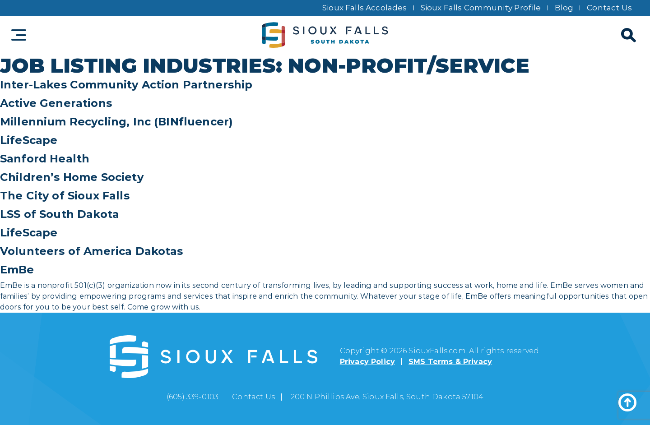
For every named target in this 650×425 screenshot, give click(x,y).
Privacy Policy (367, 361)
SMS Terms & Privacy (450, 361)
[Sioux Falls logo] (325, 35)
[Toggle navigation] (18, 35)
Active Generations (56, 103)
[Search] (627, 35)
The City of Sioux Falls (65, 195)
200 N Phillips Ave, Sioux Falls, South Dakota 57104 (387, 397)
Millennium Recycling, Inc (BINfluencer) (116, 121)
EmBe (17, 269)
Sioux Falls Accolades (364, 7)
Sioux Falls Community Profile (481, 7)
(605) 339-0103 (192, 397)
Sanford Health (44, 158)
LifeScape (28, 140)
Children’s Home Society (72, 177)
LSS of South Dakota (59, 214)
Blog (564, 7)
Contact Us (609, 7)
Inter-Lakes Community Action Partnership (126, 84)
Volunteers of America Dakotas (91, 251)
